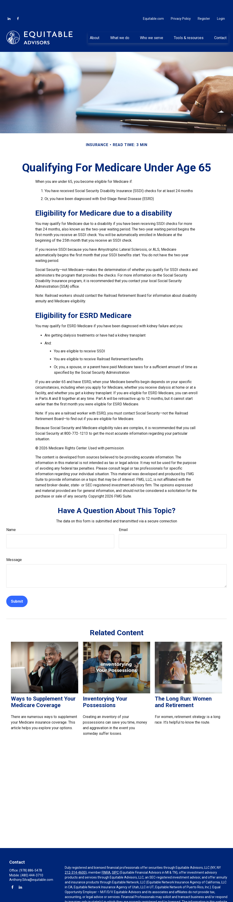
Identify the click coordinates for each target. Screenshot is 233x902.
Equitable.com (153, 5)
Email (123, 516)
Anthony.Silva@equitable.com (31, 866)
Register (204, 5)
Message (14, 546)
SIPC (115, 858)
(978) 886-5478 (30, 856)
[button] (94, 23)
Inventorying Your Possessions (105, 688)
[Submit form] (17, 587)
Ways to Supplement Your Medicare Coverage (43, 688)
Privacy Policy (181, 5)
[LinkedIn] (9, 4)
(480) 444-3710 (31, 861)
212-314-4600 (75, 858)
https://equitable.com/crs (123, 897)
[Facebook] (17, 4)
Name (11, 516)
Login (221, 5)
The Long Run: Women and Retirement (183, 688)
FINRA (106, 858)
